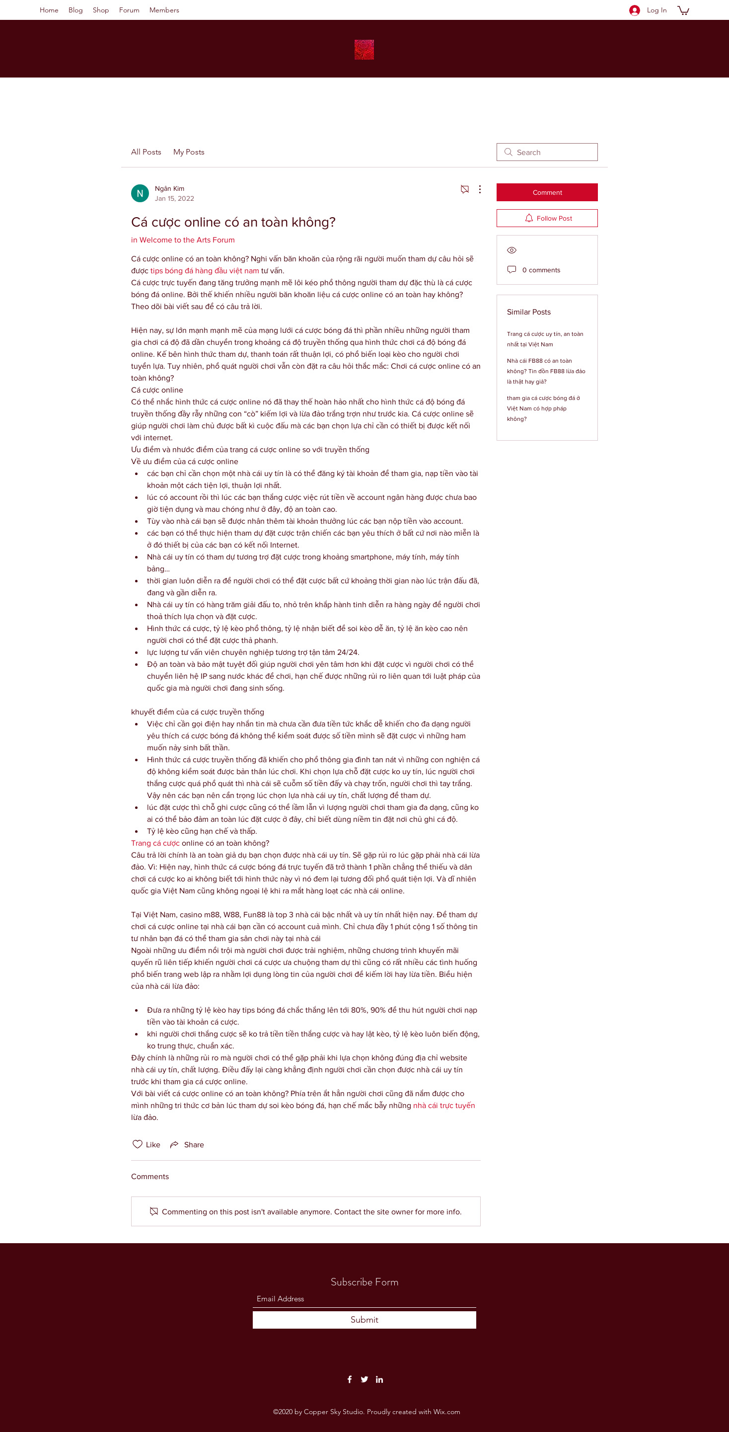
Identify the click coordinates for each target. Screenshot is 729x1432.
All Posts (146, 152)
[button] (683, 10)
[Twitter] (364, 1379)
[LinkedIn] (379, 1379)
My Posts (189, 152)
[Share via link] (186, 1144)
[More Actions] (475, 189)
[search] (547, 152)
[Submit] (364, 1320)
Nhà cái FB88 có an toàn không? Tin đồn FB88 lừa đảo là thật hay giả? (546, 371)
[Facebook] (350, 1379)
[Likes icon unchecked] (137, 1144)
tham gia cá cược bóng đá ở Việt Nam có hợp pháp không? (543, 408)
